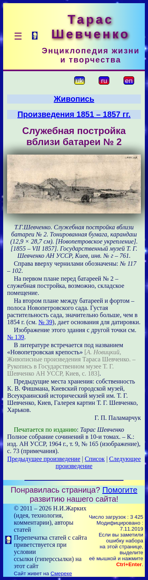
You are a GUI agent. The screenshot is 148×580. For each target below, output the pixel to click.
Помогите (119, 490)
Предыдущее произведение (43, 458)
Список (95, 458)
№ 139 (15, 337)
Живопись (74, 98)
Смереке (61, 573)
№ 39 (45, 322)
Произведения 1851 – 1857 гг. (74, 114)
